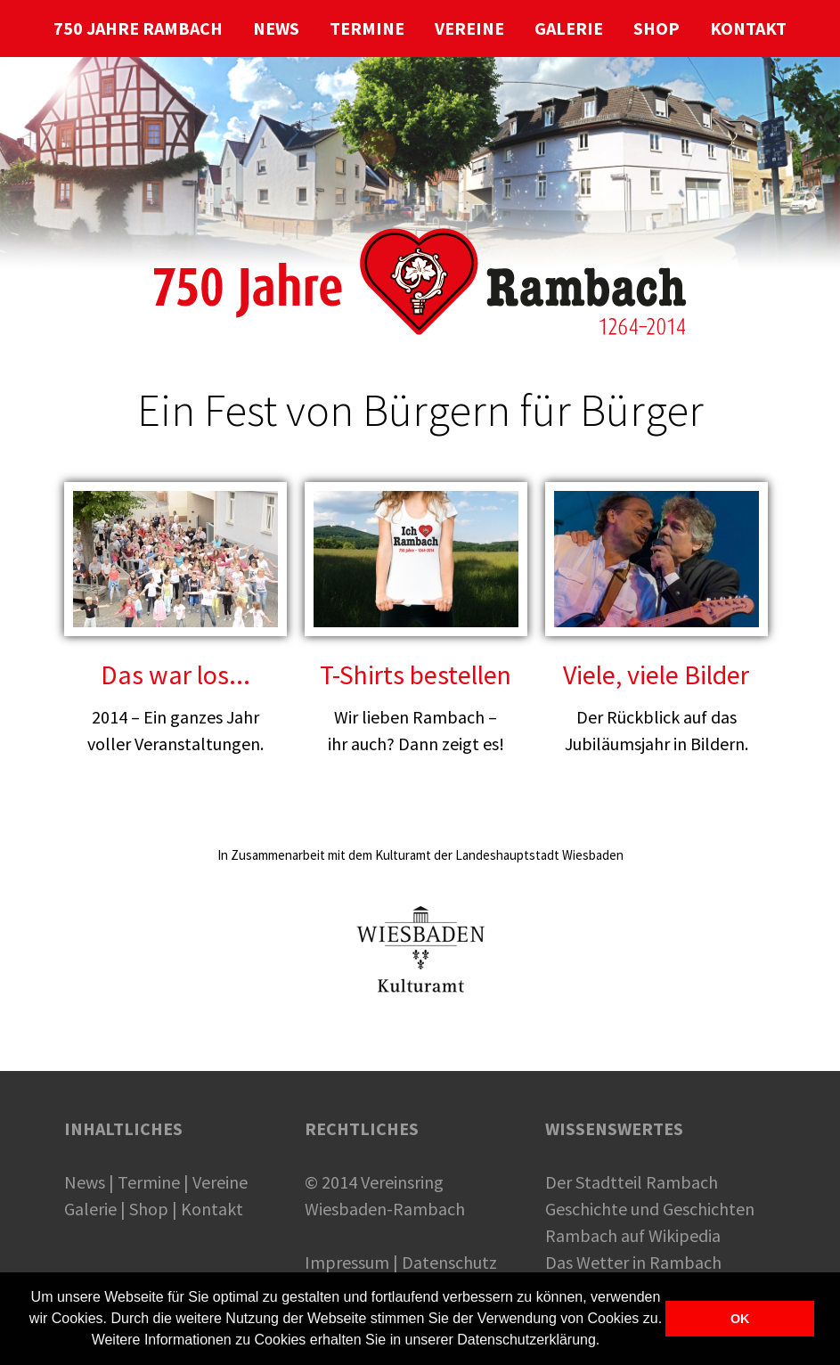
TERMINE (367, 28)
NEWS (276, 28)
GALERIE (568, 28)
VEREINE (469, 28)
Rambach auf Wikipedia (633, 1235)
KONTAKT (748, 28)
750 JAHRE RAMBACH (138, 28)
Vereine (220, 1182)
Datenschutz (449, 1262)
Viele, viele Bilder (656, 674)
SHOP (656, 28)
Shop (148, 1208)
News (84, 1182)
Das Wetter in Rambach (633, 1262)
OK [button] (740, 1319)
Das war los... (175, 674)
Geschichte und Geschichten (649, 1208)
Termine (149, 1182)
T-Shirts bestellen (415, 674)
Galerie (90, 1208)
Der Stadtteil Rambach (631, 1182)
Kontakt (212, 1208)
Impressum (347, 1262)
